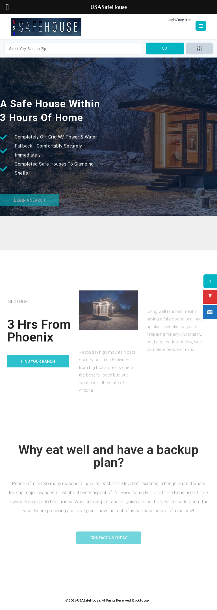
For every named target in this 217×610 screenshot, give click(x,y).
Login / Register (179, 19)
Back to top (140, 600)
